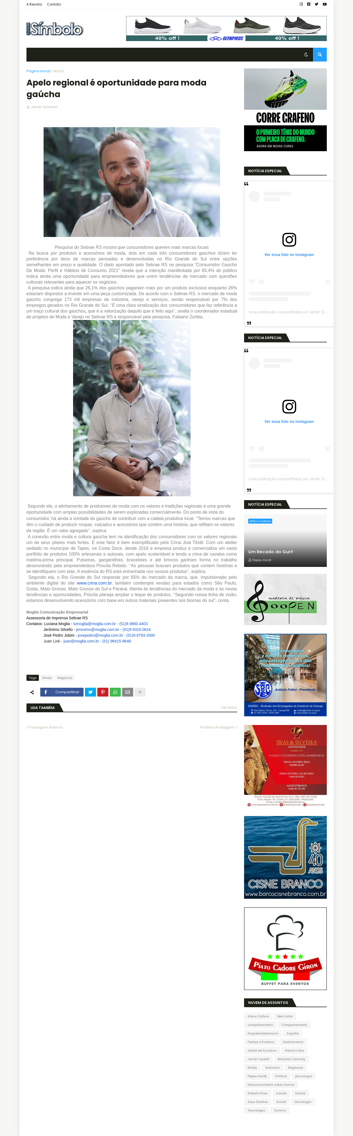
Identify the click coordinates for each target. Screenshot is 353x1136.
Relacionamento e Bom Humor (271, 1084)
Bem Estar (285, 1016)
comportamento (260, 1025)
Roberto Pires (258, 1093)
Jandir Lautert (258, 1059)
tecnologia (303, 1102)
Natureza (272, 1067)
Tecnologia (256, 1110)
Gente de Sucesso (262, 1050)
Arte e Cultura (258, 1016)
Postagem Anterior (46, 727)
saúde (281, 1093)
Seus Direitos (258, 1102)
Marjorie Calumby (291, 1059)
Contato (54, 4)
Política (281, 1076)
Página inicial (38, 71)
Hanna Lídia (294, 1050)
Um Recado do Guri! (270, 552)
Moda (59, 71)
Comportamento (294, 1025)
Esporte (292, 1033)
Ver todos (229, 707)
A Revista (34, 4)
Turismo (280, 1110)
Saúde (300, 1093)
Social (281, 1102)
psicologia (303, 1076)
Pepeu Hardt (257, 1076)
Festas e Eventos (261, 1042)
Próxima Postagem (217, 727)
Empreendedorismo (263, 1033)
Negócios (64, 678)
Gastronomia (293, 1042)
